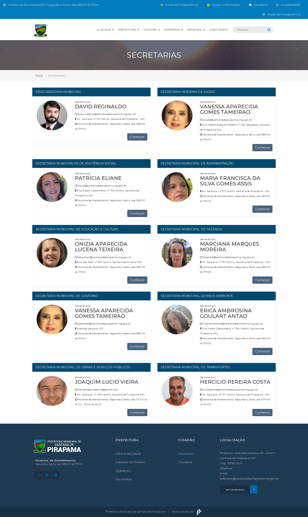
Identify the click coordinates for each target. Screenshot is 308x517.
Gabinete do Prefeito (130, 462)
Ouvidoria (185, 462)
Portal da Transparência (179, 4)
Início (39, 76)
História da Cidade (128, 453)
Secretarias (124, 479)
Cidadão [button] (151, 29)
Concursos (218, 29)
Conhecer (137, 137)
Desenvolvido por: (187, 511)
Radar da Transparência (282, 14)
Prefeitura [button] (128, 29)
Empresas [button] (173, 29)
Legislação (123, 470)
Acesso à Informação (223, 4)
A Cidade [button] (105, 29)
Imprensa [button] (196, 29)
